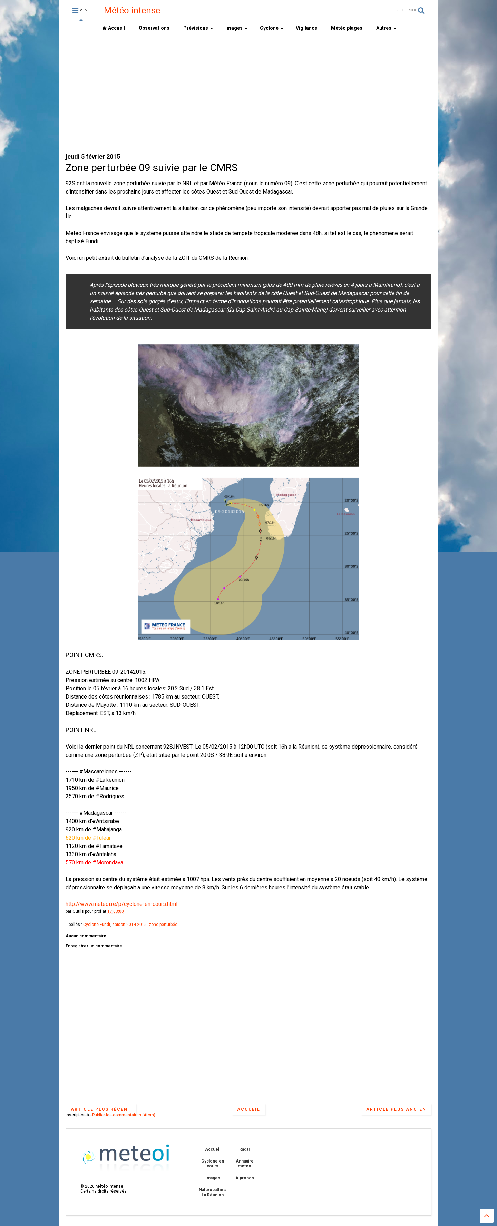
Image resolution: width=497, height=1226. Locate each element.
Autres (386, 28)
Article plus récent (101, 1109)
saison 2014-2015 (129, 924)
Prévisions (198, 28)
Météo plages (346, 28)
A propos (244, 1178)
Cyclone (272, 28)
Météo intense (132, 10)
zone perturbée (163, 924)
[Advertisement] (248, 93)
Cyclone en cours (212, 1163)
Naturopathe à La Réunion (212, 1192)
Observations (154, 28)
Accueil (114, 28)
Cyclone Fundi (96, 924)
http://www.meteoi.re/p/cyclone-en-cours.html (121, 904)
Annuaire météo (245, 1163)
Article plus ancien (396, 1109)
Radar (244, 1149)
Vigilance (306, 28)
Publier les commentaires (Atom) (123, 1115)
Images (236, 28)
